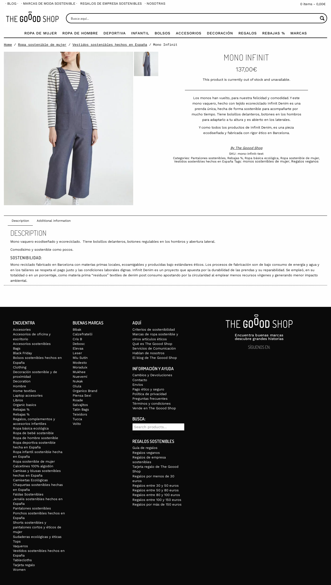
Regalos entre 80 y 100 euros (156, 495)
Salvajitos (80, 405)
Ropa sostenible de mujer (42, 44)
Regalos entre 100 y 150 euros (156, 500)
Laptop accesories (28, 395)
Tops (17, 541)
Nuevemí (80, 377)
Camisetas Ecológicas (30, 480)
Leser (77, 353)
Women (19, 570)
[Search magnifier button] (322, 18)
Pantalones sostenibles (208, 158)
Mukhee (79, 372)
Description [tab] (20, 221)
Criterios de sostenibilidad (153, 329)
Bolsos (162, 33)
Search (136, 434)
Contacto (139, 380)
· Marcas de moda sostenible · (49, 3)
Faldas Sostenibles (28, 494)
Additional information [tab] (54, 221)
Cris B (77, 339)
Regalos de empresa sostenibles (111, 3)
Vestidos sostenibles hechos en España (109, 44)
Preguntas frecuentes (150, 399)
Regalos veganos (305, 161)
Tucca (77, 419)
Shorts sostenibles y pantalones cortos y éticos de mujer (37, 527)
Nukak (78, 381)
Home (8, 44)
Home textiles (24, 391)
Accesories (22, 329)
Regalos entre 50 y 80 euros (155, 490)
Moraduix (80, 367)
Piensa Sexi (82, 395)
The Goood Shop (248, 148)
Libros (18, 400)
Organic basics (24, 405)
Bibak (77, 329)
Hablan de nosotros (148, 353)
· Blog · (11, 3)
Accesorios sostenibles (32, 344)
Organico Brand (85, 391)
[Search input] (194, 18)
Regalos (247, 33)
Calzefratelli (82, 334)
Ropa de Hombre (80, 33)
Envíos (137, 385)
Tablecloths (22, 560)
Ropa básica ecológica (262, 158)
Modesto (80, 363)
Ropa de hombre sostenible (35, 438)
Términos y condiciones (151, 403)
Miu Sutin (80, 358)
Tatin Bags (81, 409)
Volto (77, 424)
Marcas (298, 33)
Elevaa (78, 348)
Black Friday (22, 353)
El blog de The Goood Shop (154, 358)
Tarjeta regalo (24, 565)
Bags (16, 348)
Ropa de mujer (40, 33)
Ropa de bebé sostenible (33, 433)
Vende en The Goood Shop (154, 408)
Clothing (19, 367)
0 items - (313, 4)
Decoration (22, 381)
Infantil (140, 33)
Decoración (220, 33)
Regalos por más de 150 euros (157, 504)
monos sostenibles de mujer (266, 161)
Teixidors (80, 414)
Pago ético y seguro (148, 389)
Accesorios (188, 33)
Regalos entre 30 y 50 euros (155, 485)
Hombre (19, 386)
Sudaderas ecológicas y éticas (37, 537)
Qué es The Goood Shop (152, 344)
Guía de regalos (144, 448)
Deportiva (114, 33)
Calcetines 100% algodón (33, 466)
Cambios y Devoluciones (152, 375)
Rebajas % (273, 33)
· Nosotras (155, 3)
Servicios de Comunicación (154, 348)
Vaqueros (20, 546)
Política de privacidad (149, 394)
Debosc (79, 344)
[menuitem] (12, 3)
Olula (77, 386)
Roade (78, 400)
